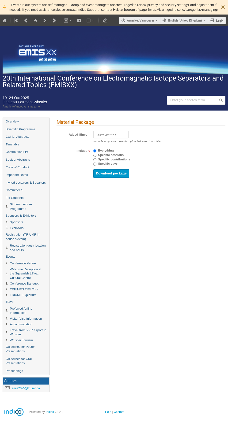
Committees (14, 190)
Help (108, 412)
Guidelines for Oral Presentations (19, 361)
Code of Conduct (17, 167)
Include (81, 151)
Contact (119, 412)
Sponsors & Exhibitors (21, 215)
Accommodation (21, 324)
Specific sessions (111, 155)
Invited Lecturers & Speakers (26, 182)
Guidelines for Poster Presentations (20, 349)
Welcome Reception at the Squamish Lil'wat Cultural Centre (25, 273)
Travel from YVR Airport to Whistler (28, 332)
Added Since (78, 135)
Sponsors (16, 222)
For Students (14, 198)
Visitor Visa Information (26, 318)
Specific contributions (114, 159)
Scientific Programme (20, 129)
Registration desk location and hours (28, 248)
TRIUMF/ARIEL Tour (24, 289)
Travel (10, 302)
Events (10, 256)
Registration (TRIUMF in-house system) (23, 237)
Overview (12, 121)
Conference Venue (23, 263)
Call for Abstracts (17, 136)
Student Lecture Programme (21, 207)
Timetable (12, 144)
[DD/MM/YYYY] (111, 135)
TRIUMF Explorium (23, 295)
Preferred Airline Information (21, 311)
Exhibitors (17, 228)
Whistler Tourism (21, 340)
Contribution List (17, 152)
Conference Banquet (24, 283)
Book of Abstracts (18, 159)
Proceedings (14, 371)
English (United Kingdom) (185, 20)
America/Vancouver (140, 20)
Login (219, 21)
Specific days (108, 164)
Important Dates (17, 175)
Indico (50, 412)
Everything (106, 150)
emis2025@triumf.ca (26, 388)
